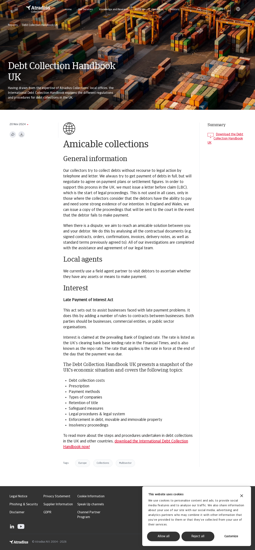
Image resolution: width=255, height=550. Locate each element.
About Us (140, 9)
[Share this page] (13, 134)
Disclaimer (17, 512)
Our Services (85, 9)
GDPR (47, 512)
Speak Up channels (90, 504)
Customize (231, 536)
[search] (199, 9)
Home (68, 9)
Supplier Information (58, 504)
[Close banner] (241, 496)
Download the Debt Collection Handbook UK (225, 138)
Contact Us (157, 9)
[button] (16, 9)
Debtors (174, 9)
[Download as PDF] (21, 134)
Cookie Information (91, 496)
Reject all (197, 536)
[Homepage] (38, 9)
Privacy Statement (56, 496)
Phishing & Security (24, 504)
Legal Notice (18, 496)
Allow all (164, 536)
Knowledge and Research (113, 9)
